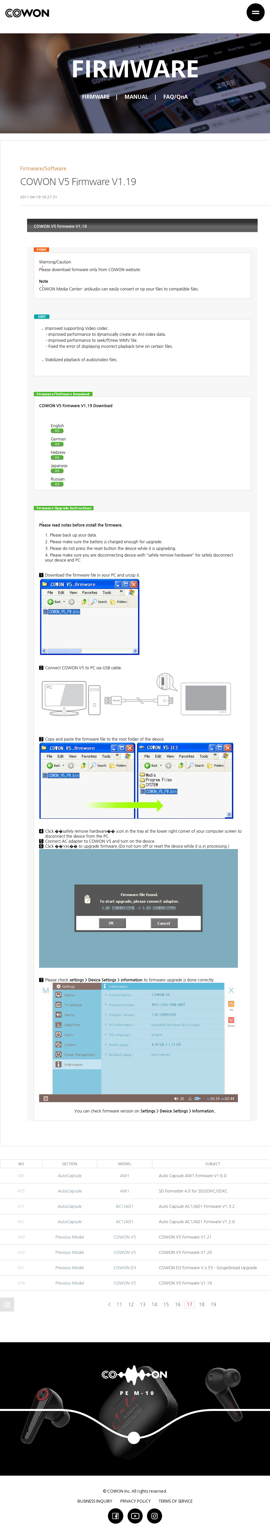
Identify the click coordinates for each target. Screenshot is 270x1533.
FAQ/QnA (175, 96)
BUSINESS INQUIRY (95, 1501)
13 (143, 1304)
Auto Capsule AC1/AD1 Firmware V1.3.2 (197, 1207)
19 (213, 1304)
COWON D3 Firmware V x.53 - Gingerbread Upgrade (208, 1268)
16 (177, 1304)
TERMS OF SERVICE (175, 1501)
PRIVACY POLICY (135, 1501)
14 (154, 1304)
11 (119, 1304)
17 (189, 1304)
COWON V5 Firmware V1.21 (185, 1237)
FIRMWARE (96, 96)
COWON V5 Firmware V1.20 (185, 1253)
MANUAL (136, 96)
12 (131, 1304)
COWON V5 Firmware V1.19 (185, 1283)
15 (166, 1304)
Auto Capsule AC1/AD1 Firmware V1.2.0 (197, 1222)
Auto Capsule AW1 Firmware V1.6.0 (192, 1176)
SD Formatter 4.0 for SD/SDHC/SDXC (193, 1191)
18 (202, 1304)
